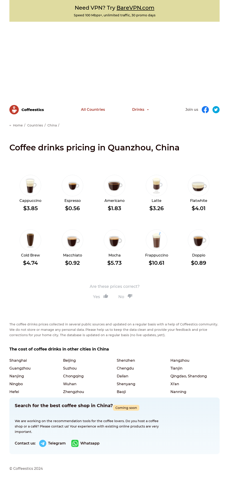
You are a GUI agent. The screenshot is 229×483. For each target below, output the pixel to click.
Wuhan (69, 384)
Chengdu (125, 368)
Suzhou (70, 368)
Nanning (178, 392)
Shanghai (18, 360)
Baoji (121, 392)
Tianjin (176, 368)
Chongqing (73, 376)
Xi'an (174, 384)
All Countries (93, 109)
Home (18, 125)
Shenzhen (126, 360)
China (52, 125)
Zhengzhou (73, 392)
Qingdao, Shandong (188, 376)
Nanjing (16, 376)
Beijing (69, 360)
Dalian (122, 376)
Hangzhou (179, 360)
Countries (35, 125)
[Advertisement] (114, 55)
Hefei (14, 392)
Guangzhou (20, 368)
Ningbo (16, 384)
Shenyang (126, 384)
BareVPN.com (135, 7)
